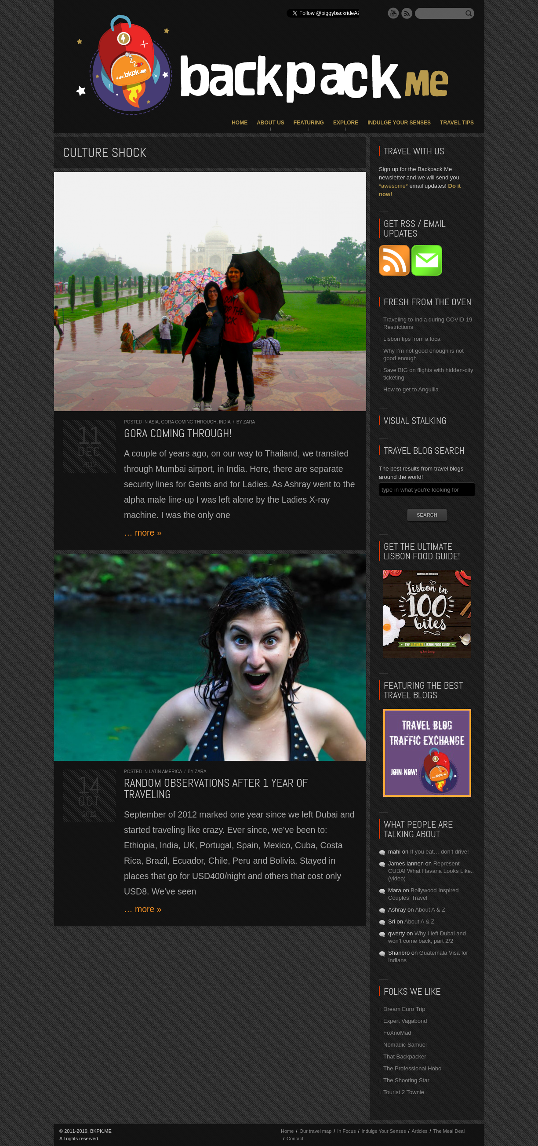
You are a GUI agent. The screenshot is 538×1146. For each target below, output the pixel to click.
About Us (270, 123)
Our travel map (315, 1131)
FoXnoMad (397, 1032)
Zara (249, 422)
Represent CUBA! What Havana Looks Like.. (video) (431, 871)
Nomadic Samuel (405, 1044)
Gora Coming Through (188, 422)
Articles (419, 1131)
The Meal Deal (449, 1131)
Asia (154, 422)
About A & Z (430, 909)
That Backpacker (404, 1056)
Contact (295, 1138)
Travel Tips (457, 123)
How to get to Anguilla (411, 389)
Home (239, 123)
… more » (143, 532)
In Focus (346, 1131)
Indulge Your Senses (399, 123)
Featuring (309, 123)
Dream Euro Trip (404, 1009)
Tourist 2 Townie (403, 1092)
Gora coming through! (178, 433)
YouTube (393, 13)
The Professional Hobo (412, 1068)
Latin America (165, 771)
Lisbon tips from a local (412, 339)
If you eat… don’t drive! (439, 851)
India (224, 422)
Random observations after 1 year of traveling (216, 789)
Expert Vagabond (405, 1021)
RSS (407, 13)
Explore (345, 123)
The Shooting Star (406, 1080)
